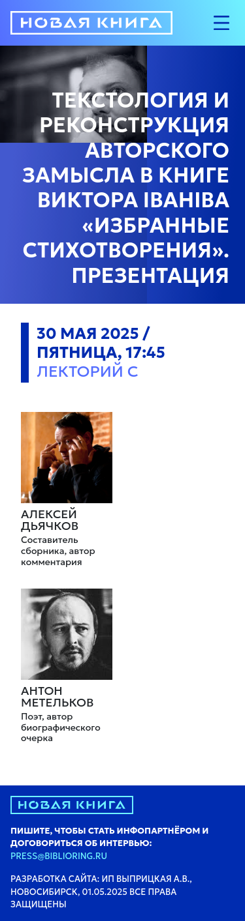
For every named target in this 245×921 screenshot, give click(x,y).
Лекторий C (87, 371)
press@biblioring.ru (58, 856)
